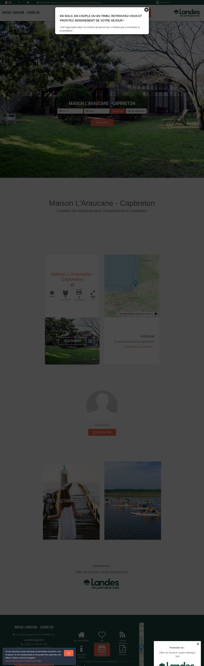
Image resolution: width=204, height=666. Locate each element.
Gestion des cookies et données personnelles (24, 661)
